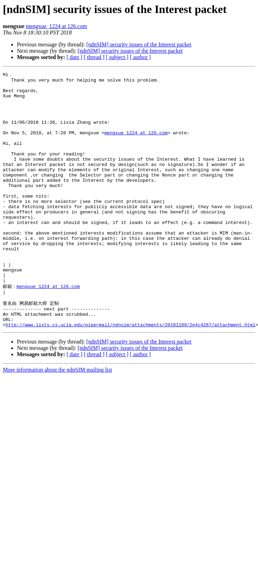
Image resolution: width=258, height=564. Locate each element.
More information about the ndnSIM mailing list (57, 418)
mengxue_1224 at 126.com (56, 26)
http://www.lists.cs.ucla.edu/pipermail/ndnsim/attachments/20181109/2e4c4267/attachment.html (131, 373)
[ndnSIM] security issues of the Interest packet (138, 44)
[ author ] (140, 57)
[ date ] (74, 57)
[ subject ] (117, 57)
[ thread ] (94, 57)
